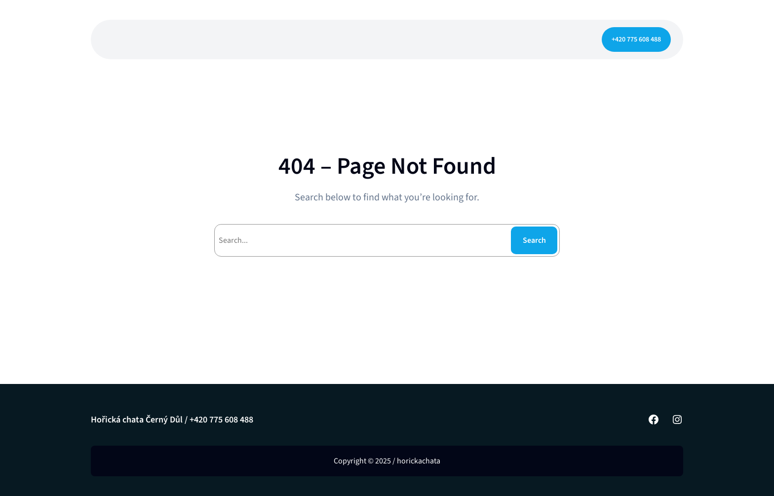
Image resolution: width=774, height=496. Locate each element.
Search (534, 240)
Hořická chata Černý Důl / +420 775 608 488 (172, 420)
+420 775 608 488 (636, 39)
